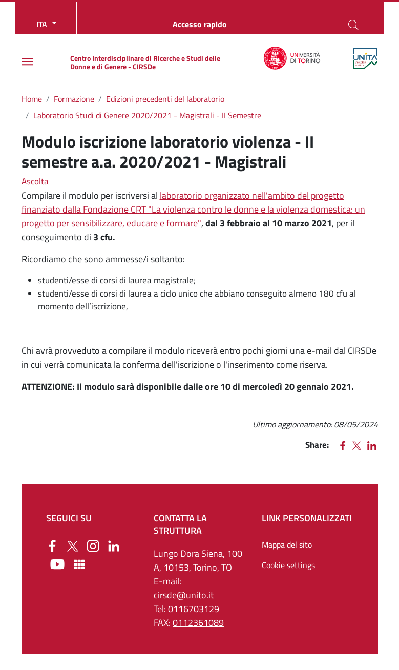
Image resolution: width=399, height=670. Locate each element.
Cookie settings (288, 565)
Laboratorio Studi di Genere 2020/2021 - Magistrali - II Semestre (147, 115)
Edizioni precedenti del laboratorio (165, 99)
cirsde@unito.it (184, 595)
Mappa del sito (287, 544)
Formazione (74, 99)
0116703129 (193, 609)
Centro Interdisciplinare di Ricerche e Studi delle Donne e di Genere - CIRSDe (145, 62)
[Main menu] (27, 61)
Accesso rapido (200, 24)
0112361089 (198, 623)
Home (32, 99)
